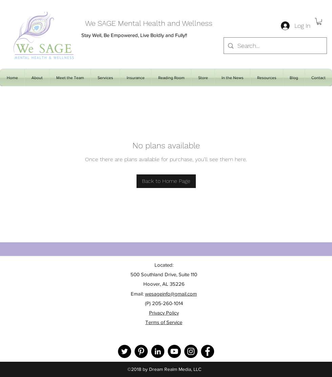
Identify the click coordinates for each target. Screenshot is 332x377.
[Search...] (274, 46)
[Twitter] (124, 351)
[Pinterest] (141, 351)
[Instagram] (191, 351)
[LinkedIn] (157, 351)
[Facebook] (207, 351)
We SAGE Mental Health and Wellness (148, 23)
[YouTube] (174, 351)
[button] (319, 21)
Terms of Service (163, 322)
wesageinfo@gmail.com (171, 294)
